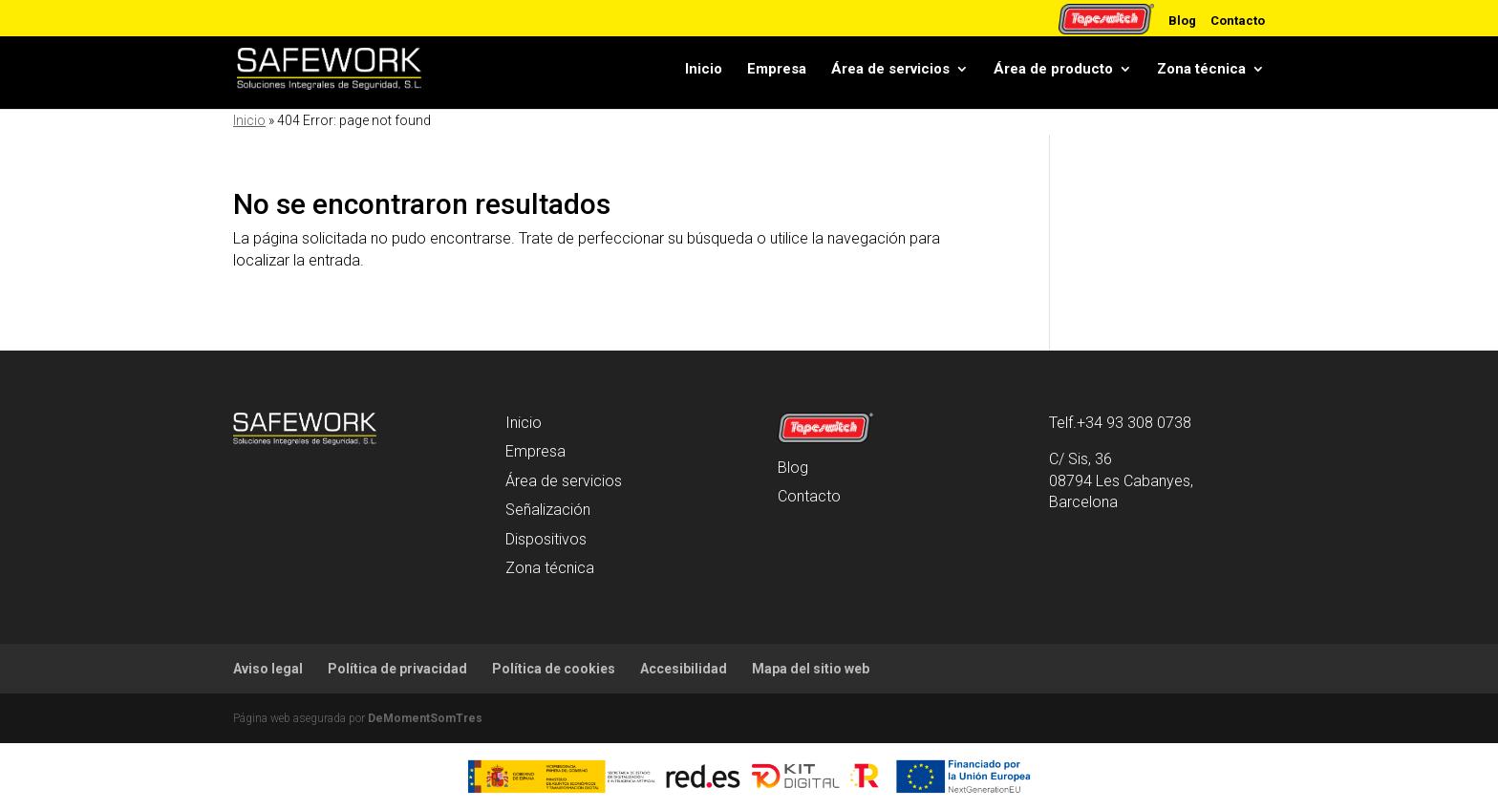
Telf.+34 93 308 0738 (1120, 423)
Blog (1182, 20)
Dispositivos (546, 539)
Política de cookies (553, 668)
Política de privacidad (397, 668)
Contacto (1237, 20)
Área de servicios (890, 68)
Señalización (547, 510)
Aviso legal (268, 668)
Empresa (776, 68)
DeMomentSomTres (425, 718)
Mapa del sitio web (810, 668)
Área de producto (1053, 68)
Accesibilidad (683, 668)
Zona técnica (1201, 68)
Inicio (703, 68)
